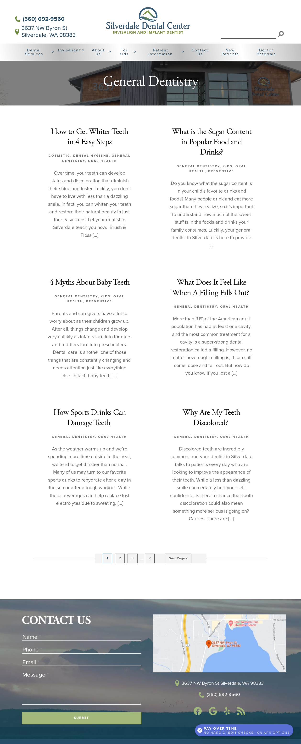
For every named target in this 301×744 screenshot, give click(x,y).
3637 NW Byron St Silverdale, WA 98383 (45, 32)
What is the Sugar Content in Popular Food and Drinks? (211, 153)
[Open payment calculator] (244, 730)
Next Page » (178, 580)
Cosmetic (59, 167)
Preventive (221, 182)
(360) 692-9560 (40, 19)
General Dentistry (198, 177)
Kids (228, 177)
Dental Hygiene (91, 167)
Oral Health (102, 172)
